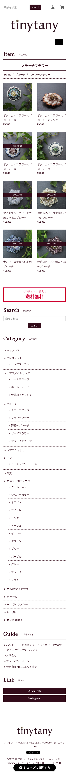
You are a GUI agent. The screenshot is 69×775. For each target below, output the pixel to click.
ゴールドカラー (20, 487)
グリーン (16, 541)
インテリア (13, 457)
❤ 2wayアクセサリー (19, 588)
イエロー (16, 533)
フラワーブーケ (20, 417)
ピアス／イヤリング (18, 373)
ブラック (16, 572)
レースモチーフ (20, 379)
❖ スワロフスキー (17, 604)
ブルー (15, 548)
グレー (15, 564)
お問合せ (11, 655)
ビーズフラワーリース (24, 463)
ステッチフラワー (21, 410)
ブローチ (20, 74)
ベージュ (16, 525)
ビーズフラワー (20, 433)
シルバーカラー (20, 494)
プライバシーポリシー (19, 661)
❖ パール (12, 596)
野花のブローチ (20, 425)
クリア (15, 579)
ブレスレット (14, 358)
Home (7, 74)
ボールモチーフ (20, 386)
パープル (16, 556)
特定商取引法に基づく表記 (21, 666)
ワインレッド (19, 510)
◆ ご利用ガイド (16, 619)
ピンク (15, 517)
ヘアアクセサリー (17, 450)
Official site (34, 691)
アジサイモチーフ (21, 441)
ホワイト (16, 502)
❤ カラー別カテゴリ (18, 480)
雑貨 (9, 473)
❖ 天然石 (12, 612)
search (35, 7)
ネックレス (13, 350)
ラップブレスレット (22, 364)
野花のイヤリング (21, 394)
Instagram (34, 698)
